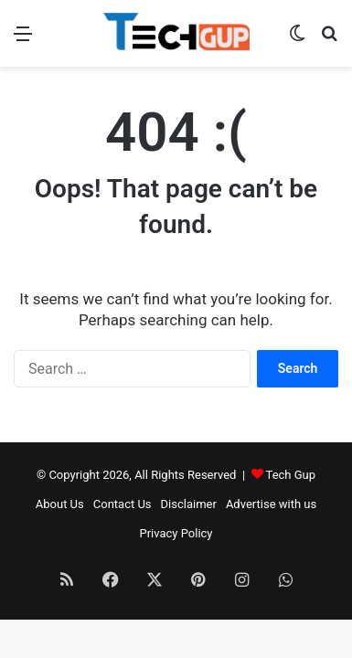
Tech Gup (291, 475)
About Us (60, 504)
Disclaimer (189, 504)
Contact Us (122, 504)
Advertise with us (271, 504)
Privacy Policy (175, 533)
